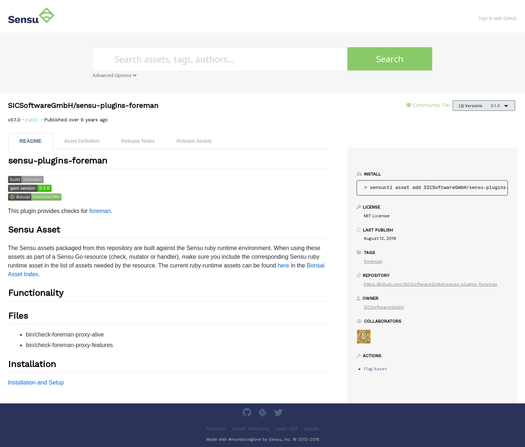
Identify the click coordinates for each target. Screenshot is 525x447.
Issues (311, 428)
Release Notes (138, 141)
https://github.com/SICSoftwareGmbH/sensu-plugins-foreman (430, 284)
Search (389, 59)
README (31, 141)
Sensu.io (216, 428)
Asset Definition (81, 141)
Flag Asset (375, 368)
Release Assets (194, 141)
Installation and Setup (36, 382)
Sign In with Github (497, 18)
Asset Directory (251, 428)
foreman (100, 211)
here (283, 265)
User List (287, 428)
